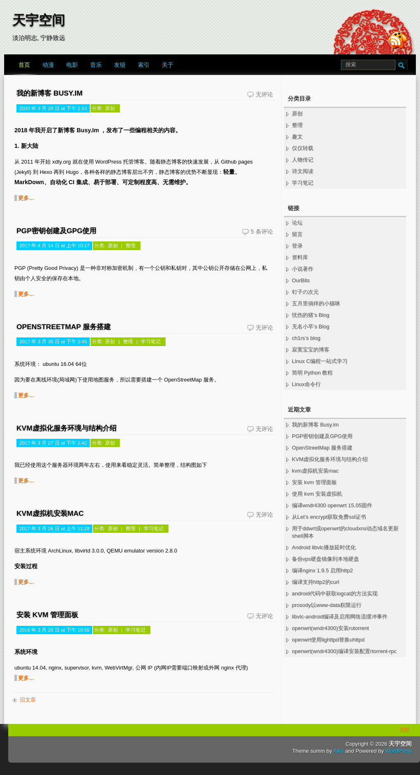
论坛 (297, 223)
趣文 (297, 136)
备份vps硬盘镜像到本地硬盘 (325, 559)
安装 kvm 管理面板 (47, 615)
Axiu (338, 751)
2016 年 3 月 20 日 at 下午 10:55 (54, 629)
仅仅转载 (302, 148)
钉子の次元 (305, 292)
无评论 (264, 94)
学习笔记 (151, 341)
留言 (297, 234)
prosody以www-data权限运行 (327, 605)
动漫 (48, 64)
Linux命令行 (306, 384)
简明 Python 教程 (312, 373)
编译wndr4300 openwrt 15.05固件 (332, 505)
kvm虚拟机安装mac (50, 513)
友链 (120, 64)
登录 (297, 246)
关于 (167, 64)
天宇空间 (38, 20)
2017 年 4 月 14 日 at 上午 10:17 (54, 245)
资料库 (300, 257)
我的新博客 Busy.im (49, 93)
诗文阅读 (302, 171)
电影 (72, 64)
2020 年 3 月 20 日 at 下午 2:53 (53, 108)
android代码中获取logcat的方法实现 (335, 593)
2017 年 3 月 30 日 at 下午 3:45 (53, 341)
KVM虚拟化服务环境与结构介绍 (66, 428)
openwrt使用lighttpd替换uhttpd (328, 640)
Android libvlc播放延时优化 (324, 547)
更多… (26, 198)
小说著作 (302, 269)
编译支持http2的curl (315, 582)
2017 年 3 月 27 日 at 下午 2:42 (53, 442)
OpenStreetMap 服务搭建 (63, 327)
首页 (24, 64)
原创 (110, 108)
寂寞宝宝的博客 (310, 350)
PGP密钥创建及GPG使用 (56, 231)
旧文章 (28, 700)
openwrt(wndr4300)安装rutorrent (330, 628)
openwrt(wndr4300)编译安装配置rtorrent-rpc (344, 651)
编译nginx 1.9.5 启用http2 (322, 570)
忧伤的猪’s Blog (310, 315)
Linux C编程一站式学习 (320, 361)
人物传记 (302, 160)
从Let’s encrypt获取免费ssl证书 (329, 517)
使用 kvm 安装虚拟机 (317, 494)
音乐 (96, 64)
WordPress (398, 751)
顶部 (404, 730)
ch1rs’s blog (306, 338)
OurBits (301, 280)
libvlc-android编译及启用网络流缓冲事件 (340, 616)
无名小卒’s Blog (310, 326)
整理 (130, 245)
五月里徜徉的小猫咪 (316, 303)
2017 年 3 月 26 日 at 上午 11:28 (54, 528)
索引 (143, 64)
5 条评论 (262, 231)
